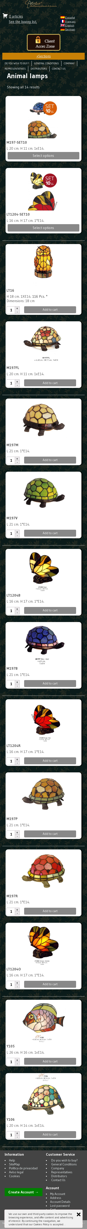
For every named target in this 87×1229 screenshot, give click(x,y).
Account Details (60, 1202)
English (69, 25)
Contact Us (59, 68)
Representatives (15, 68)
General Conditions (46, 63)
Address (55, 1198)
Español (70, 17)
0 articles (16, 16)
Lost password (60, 1206)
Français (70, 21)
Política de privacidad (23, 1168)
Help (12, 1160)
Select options (43, 155)
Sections (43, 56)
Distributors (39, 68)
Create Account (21, 1192)
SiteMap (14, 1164)
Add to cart (50, 310)
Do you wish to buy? (17, 63)
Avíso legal (16, 1172)
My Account (57, 1194)
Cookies (14, 1176)
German (70, 29)
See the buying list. (23, 21)
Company (69, 63)
